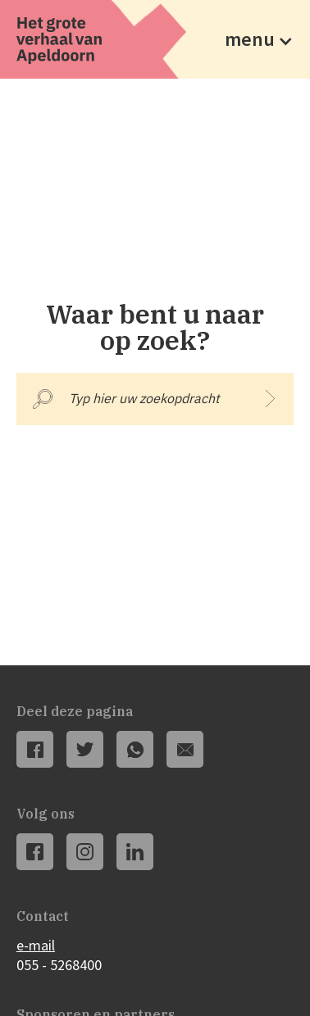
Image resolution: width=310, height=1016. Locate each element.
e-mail (35, 945)
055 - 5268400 (59, 964)
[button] (254, 39)
